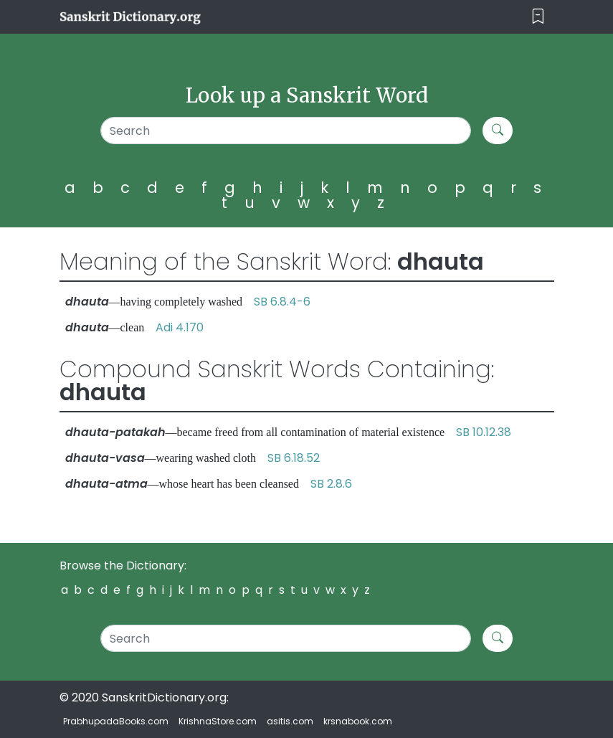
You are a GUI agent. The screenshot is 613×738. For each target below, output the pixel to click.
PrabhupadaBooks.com (115, 721)
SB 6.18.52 (293, 458)
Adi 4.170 (180, 327)
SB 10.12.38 (483, 432)
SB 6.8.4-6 (282, 301)
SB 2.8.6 (331, 484)
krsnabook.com (357, 721)
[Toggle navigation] (538, 16)
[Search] (286, 130)
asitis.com (290, 721)
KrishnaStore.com (218, 721)
